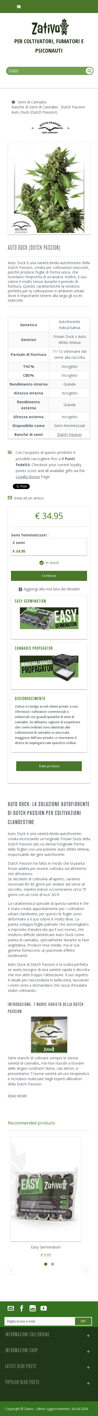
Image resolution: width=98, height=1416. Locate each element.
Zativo (28, 1409)
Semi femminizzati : (30, 535)
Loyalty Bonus (28, 476)
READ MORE (17, 1095)
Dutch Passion (69, 434)
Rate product (49, 766)
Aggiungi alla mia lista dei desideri (49, 588)
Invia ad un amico (29, 498)
